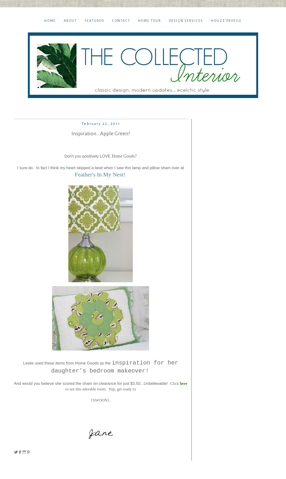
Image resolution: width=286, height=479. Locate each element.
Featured (94, 21)
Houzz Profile (226, 21)
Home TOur (149, 21)
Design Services (186, 21)
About (70, 21)
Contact (121, 21)
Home (50, 21)
